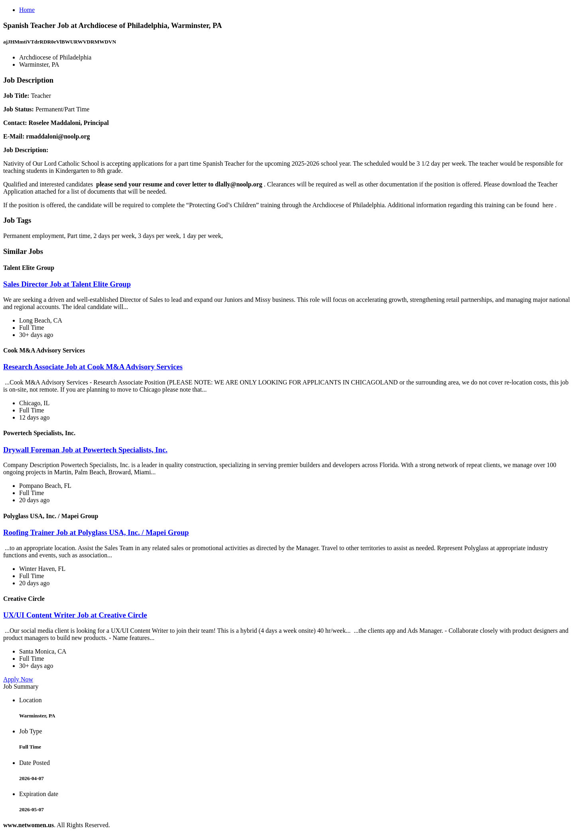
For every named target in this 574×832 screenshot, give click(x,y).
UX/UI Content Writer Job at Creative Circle (75, 615)
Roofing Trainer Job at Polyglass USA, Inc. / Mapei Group (96, 532)
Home (27, 9)
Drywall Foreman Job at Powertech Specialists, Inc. (85, 450)
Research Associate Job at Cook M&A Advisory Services (93, 367)
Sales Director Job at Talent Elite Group (67, 284)
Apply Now (18, 679)
